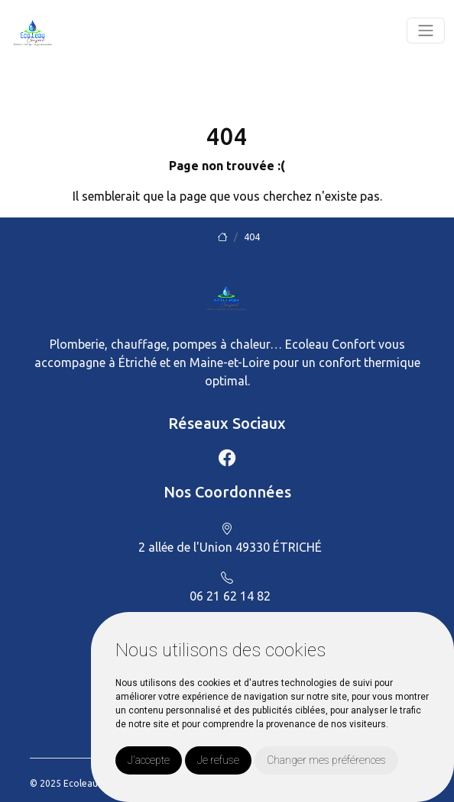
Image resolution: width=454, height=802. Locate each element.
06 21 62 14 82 (230, 596)
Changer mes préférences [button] (326, 760)
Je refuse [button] (218, 760)
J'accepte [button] (149, 760)
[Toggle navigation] (426, 30)
